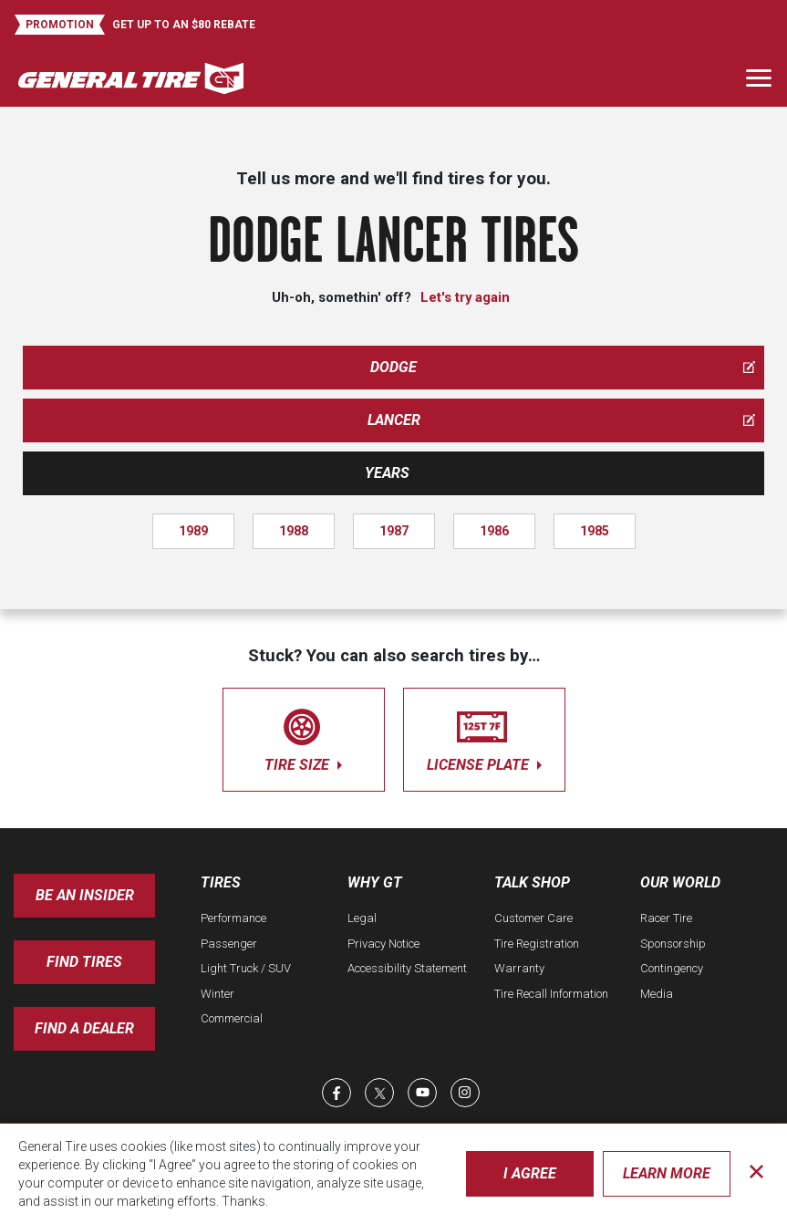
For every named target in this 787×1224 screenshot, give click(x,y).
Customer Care (533, 918)
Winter (217, 994)
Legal (362, 918)
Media (656, 994)
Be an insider (85, 895)
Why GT (374, 882)
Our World (680, 882)
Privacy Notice (383, 943)
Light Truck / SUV (246, 968)
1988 (293, 531)
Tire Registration (536, 943)
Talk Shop (532, 882)
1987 (394, 531)
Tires (221, 882)
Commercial (232, 1018)
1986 (494, 531)
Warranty (519, 968)
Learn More (666, 1173)
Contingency (671, 968)
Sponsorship (673, 943)
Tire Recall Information (551, 994)
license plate (484, 736)
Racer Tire (666, 918)
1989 (193, 531)
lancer (562, 420)
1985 (594, 531)
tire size (303, 736)
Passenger (229, 943)
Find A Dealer (84, 1028)
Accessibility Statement (407, 968)
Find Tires (84, 961)
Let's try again (465, 297)
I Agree (529, 1173)
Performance (233, 918)
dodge (562, 367)
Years (387, 473)
